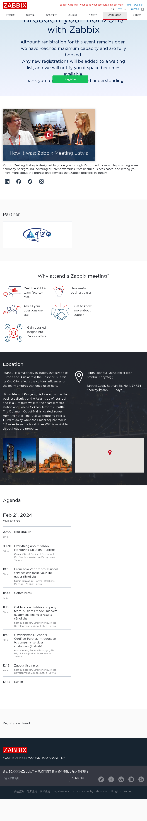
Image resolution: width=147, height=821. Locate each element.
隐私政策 (32, 792)
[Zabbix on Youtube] (141, 779)
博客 (129, 5)
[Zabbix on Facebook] (111, 779)
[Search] (113, 9)
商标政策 (45, 792)
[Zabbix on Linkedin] (131, 779)
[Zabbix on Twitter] (101, 779)
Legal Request (62, 792)
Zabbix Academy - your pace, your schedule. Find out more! (92, 5)
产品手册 (138, 5)
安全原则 (19, 792)
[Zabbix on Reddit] (121, 779)
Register (70, 79)
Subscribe (78, 778)
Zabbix (15, 5)
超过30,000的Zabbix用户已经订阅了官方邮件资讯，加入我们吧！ (46, 771)
